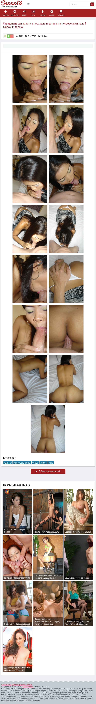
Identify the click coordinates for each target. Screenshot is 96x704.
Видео (24, 13)
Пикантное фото (13, 4)
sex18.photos (28, 687)
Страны (51, 13)
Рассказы (61, 13)
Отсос (35, 462)
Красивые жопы (22, 462)
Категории (14, 13)
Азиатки (8, 462)
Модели (42, 13)
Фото (33, 13)
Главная (5, 13)
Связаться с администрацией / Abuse (16, 685)
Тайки (43, 462)
